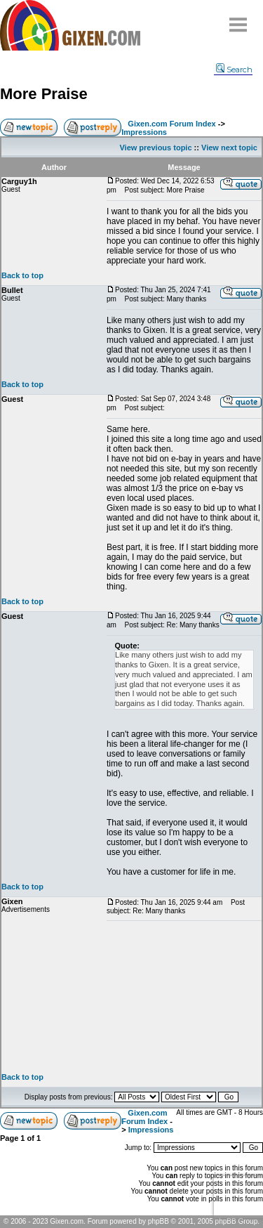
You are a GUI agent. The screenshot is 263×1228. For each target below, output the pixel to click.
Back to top (22, 275)
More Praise (44, 94)
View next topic (229, 147)
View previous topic (155, 147)
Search (234, 69)
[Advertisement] (184, 997)
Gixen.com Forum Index (171, 123)
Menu (238, 19)
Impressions (144, 132)
